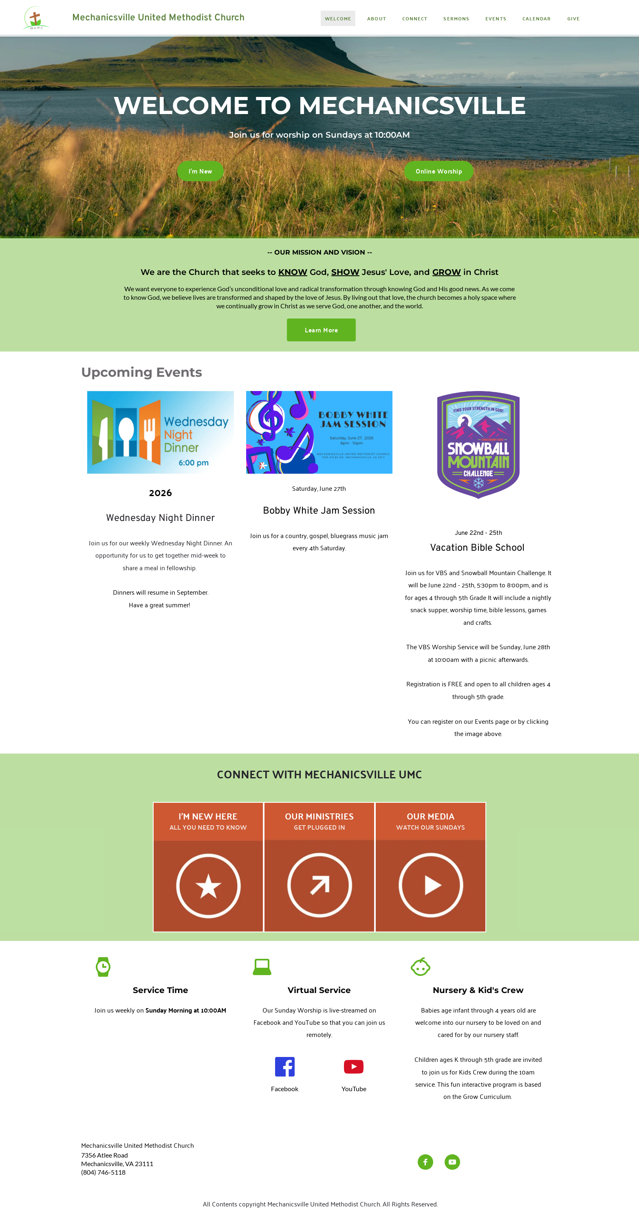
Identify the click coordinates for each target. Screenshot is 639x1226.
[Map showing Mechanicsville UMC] (160, 1067)
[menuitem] (338, 18)
